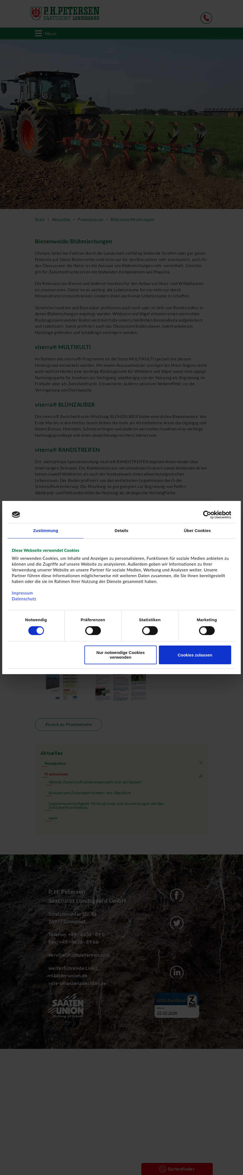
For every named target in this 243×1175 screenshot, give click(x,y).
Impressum (22, 592)
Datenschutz (24, 598)
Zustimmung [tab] (45, 530)
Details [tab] (121, 530)
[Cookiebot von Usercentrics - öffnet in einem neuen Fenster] (207, 515)
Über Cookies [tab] (197, 530)
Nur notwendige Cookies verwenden (120, 655)
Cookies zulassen (195, 655)
